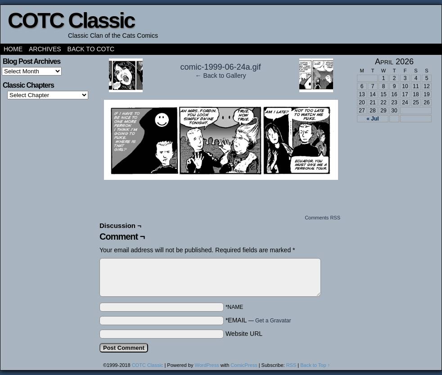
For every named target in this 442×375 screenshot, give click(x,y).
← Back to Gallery (220, 75)
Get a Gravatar (273, 320)
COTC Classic (71, 20)
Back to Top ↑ (315, 365)
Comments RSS (322, 217)
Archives (45, 49)
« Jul (372, 119)
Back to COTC (91, 49)
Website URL (244, 333)
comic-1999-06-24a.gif (220, 66)
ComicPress (243, 365)
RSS (291, 365)
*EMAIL (258, 320)
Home (13, 49)
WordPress (206, 365)
